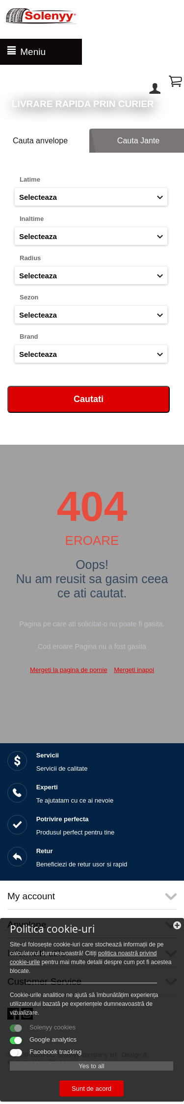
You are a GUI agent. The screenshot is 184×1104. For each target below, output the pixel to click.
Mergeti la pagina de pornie (68, 669)
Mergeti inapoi (134, 669)
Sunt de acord (91, 1088)
